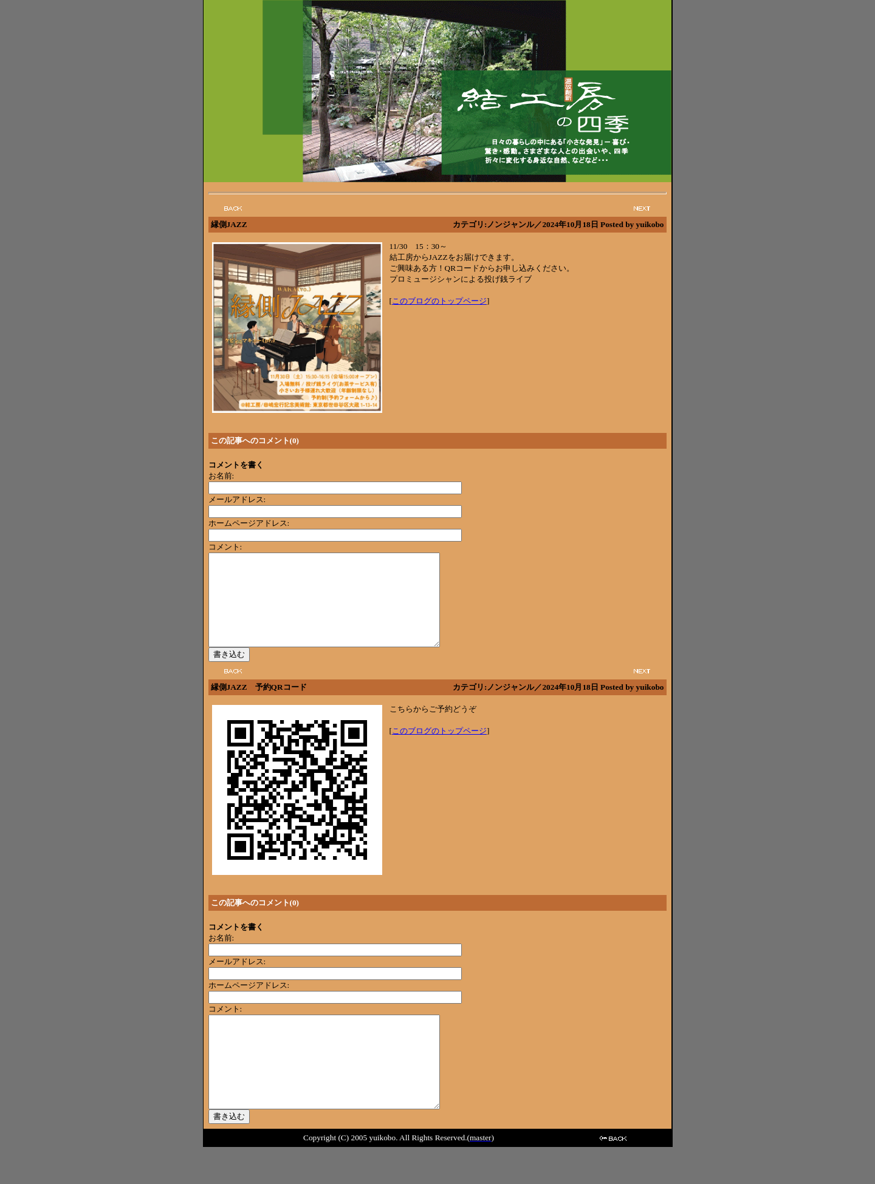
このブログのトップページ (439, 300)
